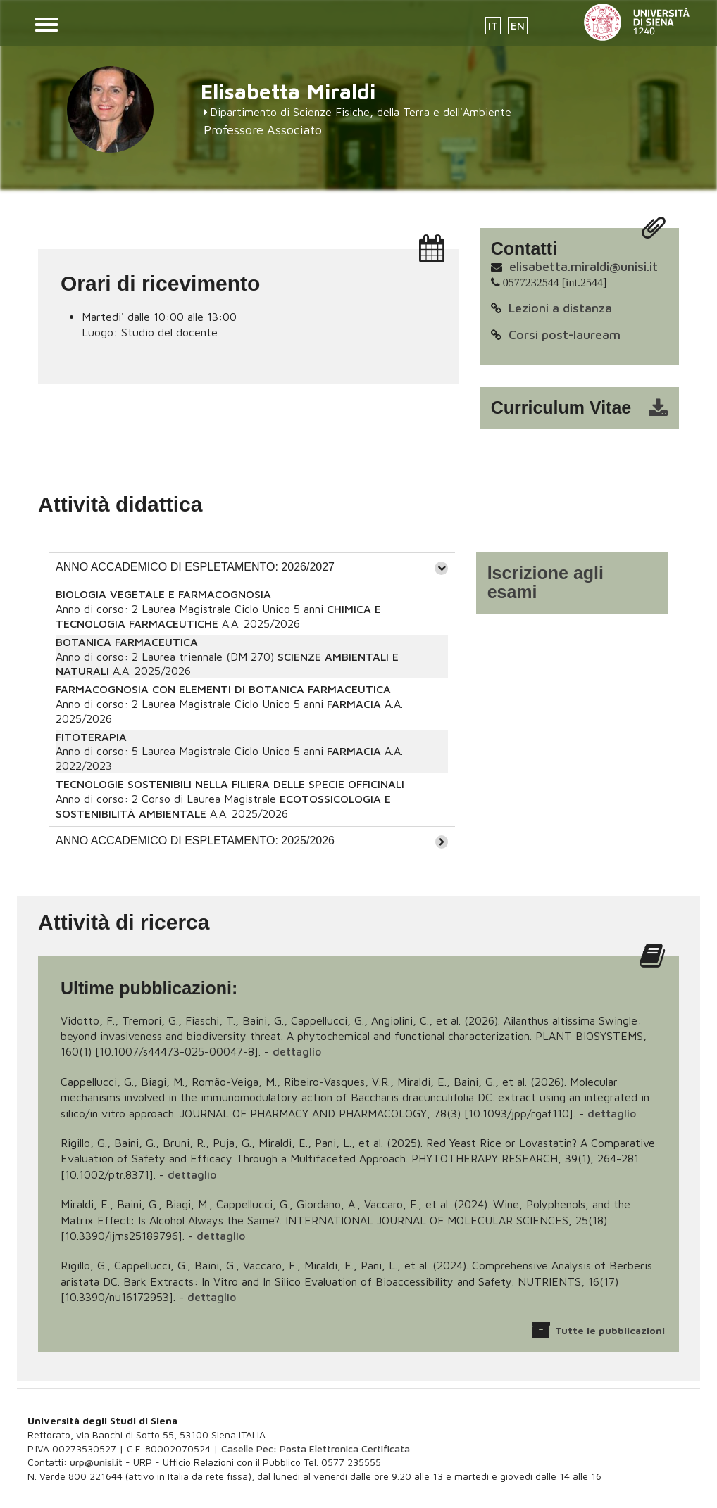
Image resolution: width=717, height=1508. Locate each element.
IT (493, 26)
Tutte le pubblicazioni (610, 1330)
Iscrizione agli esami (545, 582)
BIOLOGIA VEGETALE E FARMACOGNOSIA (163, 594)
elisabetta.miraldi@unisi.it (583, 266)
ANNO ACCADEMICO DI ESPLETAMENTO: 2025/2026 (195, 841)
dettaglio (297, 1051)
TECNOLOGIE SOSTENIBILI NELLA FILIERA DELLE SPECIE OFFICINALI (230, 784)
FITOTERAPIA (91, 736)
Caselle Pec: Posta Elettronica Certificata (315, 1449)
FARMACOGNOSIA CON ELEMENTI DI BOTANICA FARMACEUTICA (223, 689)
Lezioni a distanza (560, 307)
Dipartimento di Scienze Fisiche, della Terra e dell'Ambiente (360, 112)
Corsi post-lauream (565, 334)
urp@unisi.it (96, 1462)
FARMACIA (354, 703)
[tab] (252, 567)
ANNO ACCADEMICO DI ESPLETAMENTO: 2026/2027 (195, 567)
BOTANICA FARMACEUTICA (127, 641)
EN (518, 26)
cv (588, 408)
